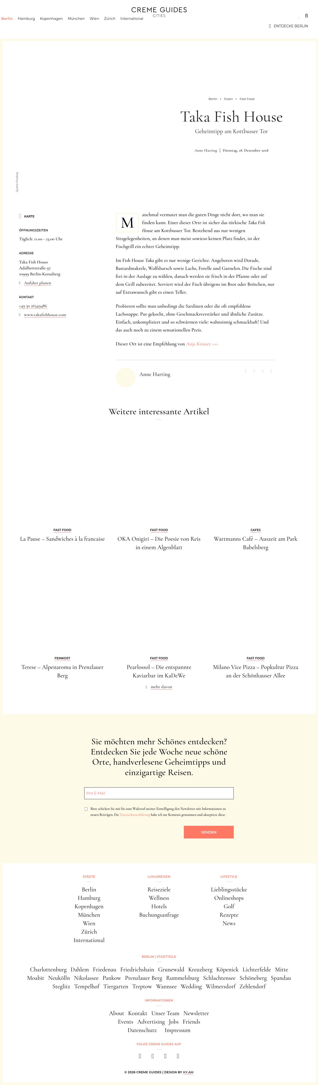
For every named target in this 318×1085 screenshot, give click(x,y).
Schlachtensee (219, 978)
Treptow (142, 986)
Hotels (159, 906)
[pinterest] (165, 1057)
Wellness (159, 898)
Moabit (35, 978)
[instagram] (152, 1057)
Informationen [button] (159, 1000)
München (85, 26)
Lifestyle (81, 15)
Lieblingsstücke (229, 889)
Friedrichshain (137, 969)
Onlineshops (229, 898)
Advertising (151, 1021)
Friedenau (104, 969)
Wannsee (166, 986)
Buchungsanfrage (159, 914)
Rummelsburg (182, 978)
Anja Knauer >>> (202, 344)
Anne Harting (205, 150)
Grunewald (171, 969)
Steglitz (61, 986)
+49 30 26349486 (33, 305)
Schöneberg (253, 978)
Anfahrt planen (37, 283)
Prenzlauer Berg (143, 978)
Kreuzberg (200, 969)
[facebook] (140, 1057)
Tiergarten (115, 986)
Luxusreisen (48, 15)
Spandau (281, 978)
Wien (103, 26)
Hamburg (35, 26)
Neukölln (59, 978)
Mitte (281, 969)
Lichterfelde (257, 969)
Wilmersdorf (220, 986)
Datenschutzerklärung (135, 815)
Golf (229, 906)
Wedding (191, 986)
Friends (191, 1021)
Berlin (15, 26)
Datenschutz (142, 1030)
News (229, 923)
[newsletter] (178, 1057)
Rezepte (229, 914)
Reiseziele (158, 889)
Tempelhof (86, 986)
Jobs (174, 1021)
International (140, 26)
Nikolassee (86, 978)
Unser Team (165, 1013)
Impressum (178, 1030)
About (116, 1013)
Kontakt (137, 1013)
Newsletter (196, 1013)
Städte (17, 15)
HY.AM (188, 1072)
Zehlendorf (253, 986)
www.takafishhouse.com (45, 314)
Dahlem (79, 969)
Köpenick (227, 969)
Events (125, 1021)
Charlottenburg (48, 969)
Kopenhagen (60, 26)
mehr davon (161, 686)
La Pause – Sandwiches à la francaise (62, 538)
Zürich (118, 26)
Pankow (112, 978)
